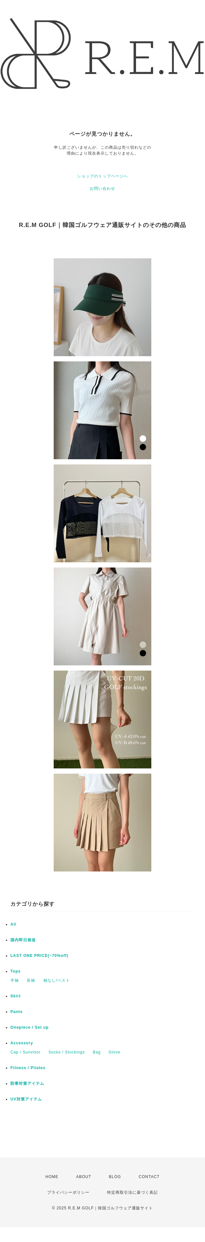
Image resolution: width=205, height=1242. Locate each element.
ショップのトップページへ (102, 176)
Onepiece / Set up (29, 1027)
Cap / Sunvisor (25, 1052)
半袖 (14, 980)
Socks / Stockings (66, 1052)
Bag (97, 1052)
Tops (15, 971)
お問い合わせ (102, 188)
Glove (114, 1052)
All (13, 924)
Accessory (21, 1043)
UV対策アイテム (26, 1099)
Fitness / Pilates (28, 1068)
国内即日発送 (23, 940)
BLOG (115, 1176)
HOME (52, 1176)
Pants (16, 1011)
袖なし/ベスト (56, 980)
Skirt (15, 996)
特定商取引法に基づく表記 (132, 1192)
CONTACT (149, 1176)
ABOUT (83, 1176)
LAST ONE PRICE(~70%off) (39, 955)
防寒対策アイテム (27, 1083)
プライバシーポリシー (68, 1192)
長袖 (31, 980)
